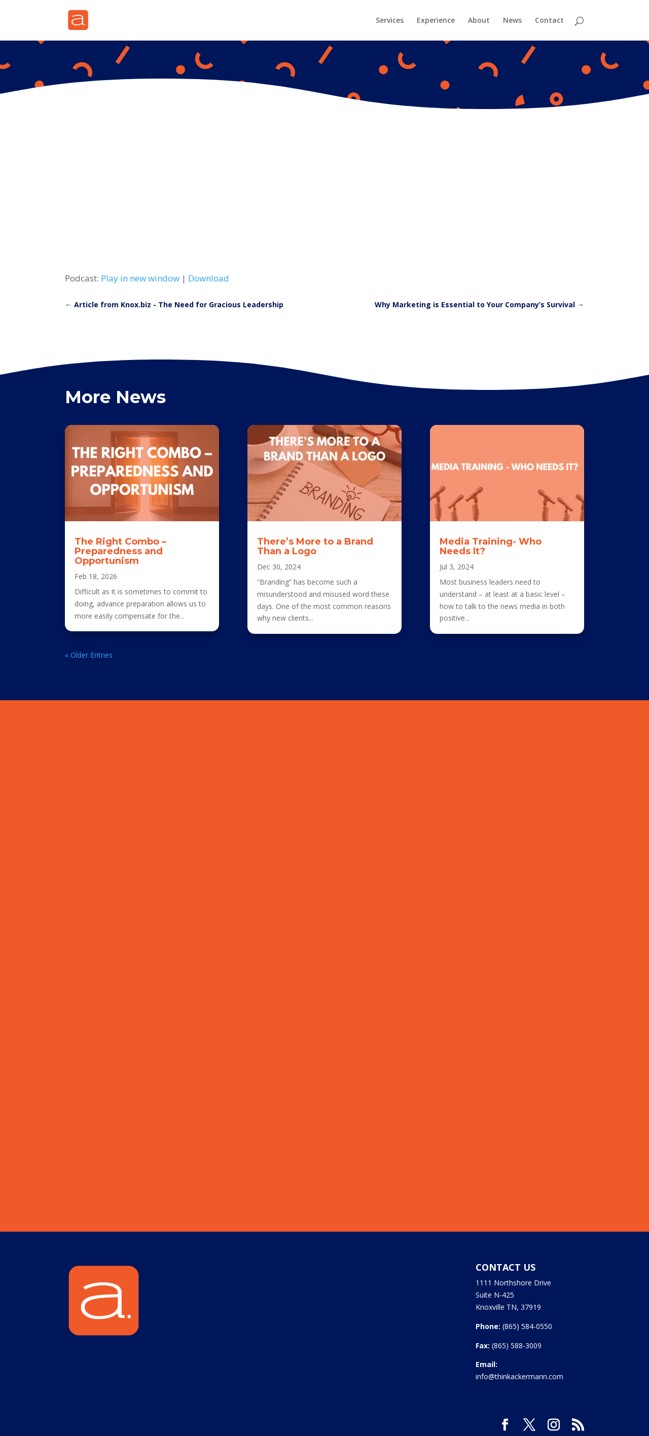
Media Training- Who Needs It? (491, 546)
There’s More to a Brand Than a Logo (315, 546)
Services (390, 21)
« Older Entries (89, 655)
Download (208, 278)
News (512, 21)
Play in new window (140, 278)
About (479, 21)
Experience (436, 21)
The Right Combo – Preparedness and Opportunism (120, 551)
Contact (549, 21)
